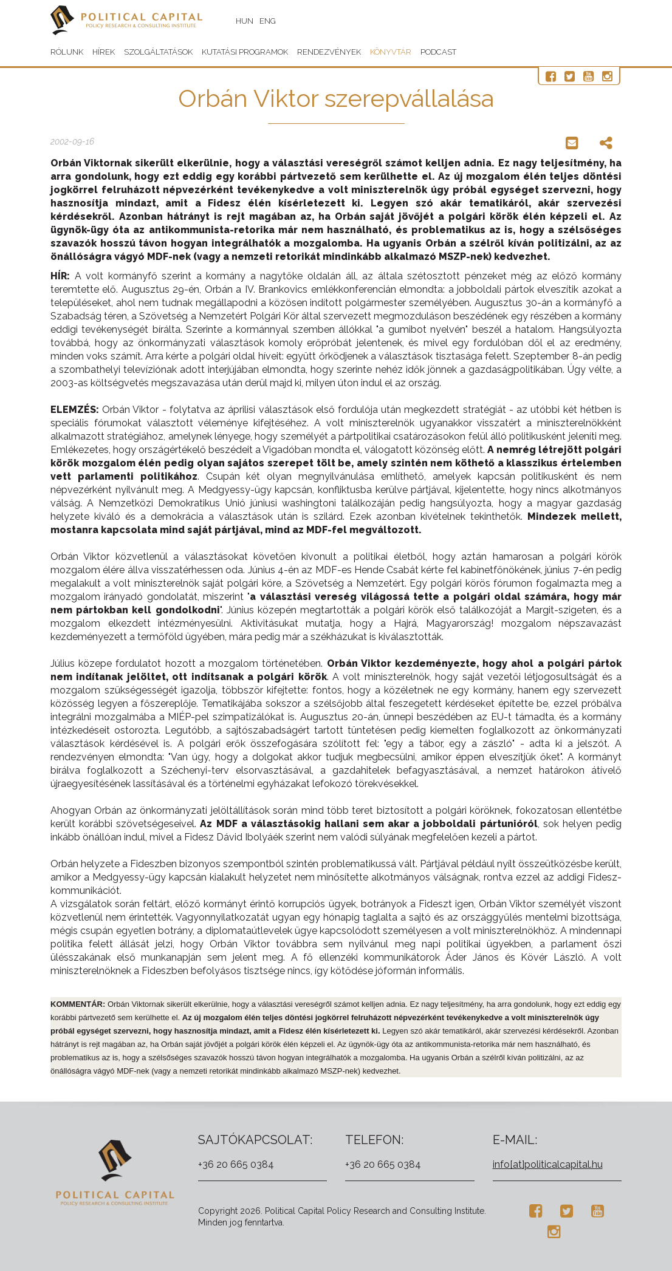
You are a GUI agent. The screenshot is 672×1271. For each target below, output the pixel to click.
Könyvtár (390, 51)
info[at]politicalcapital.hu (548, 1164)
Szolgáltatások (158, 51)
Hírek (103, 51)
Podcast (438, 51)
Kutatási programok (245, 51)
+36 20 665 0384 (236, 1164)
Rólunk (66, 51)
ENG (267, 21)
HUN (244, 21)
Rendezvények (329, 51)
